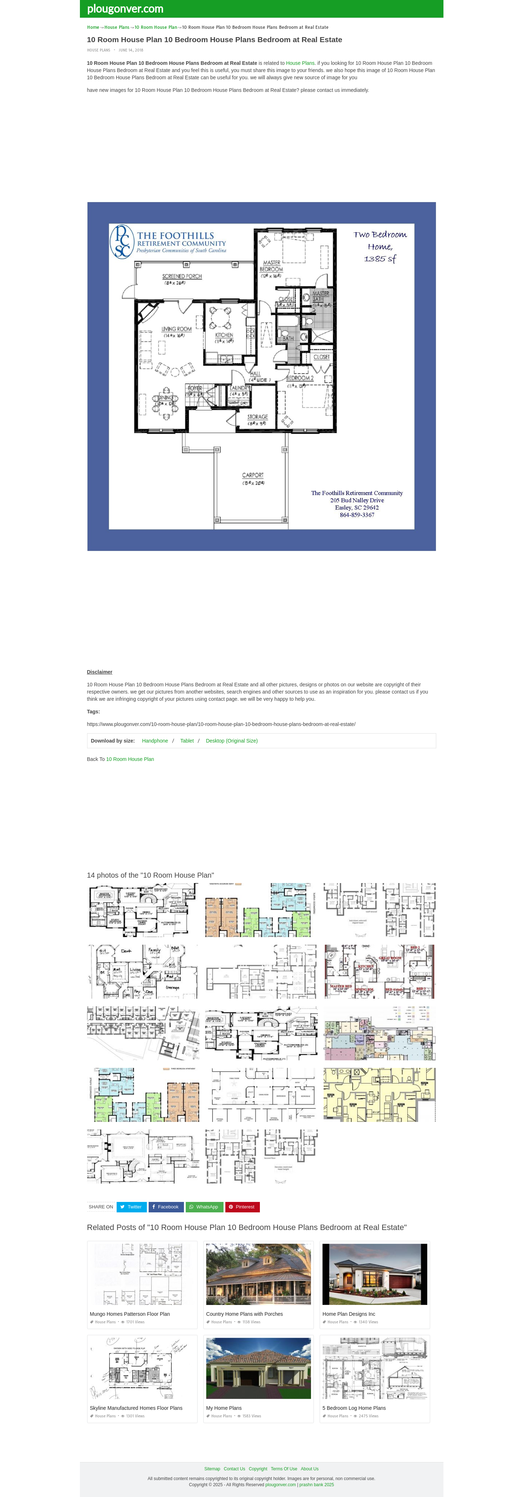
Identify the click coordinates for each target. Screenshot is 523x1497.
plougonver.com (125, 8)
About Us (310, 1468)
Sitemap (212, 1468)
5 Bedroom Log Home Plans (354, 1408)
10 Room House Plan (130, 759)
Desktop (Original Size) (232, 741)
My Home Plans (224, 1408)
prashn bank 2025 (316, 1484)
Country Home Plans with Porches (244, 1314)
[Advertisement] (261, 149)
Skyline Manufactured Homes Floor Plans (136, 1408)
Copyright (258, 1468)
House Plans (98, 50)
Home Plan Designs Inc (349, 1314)
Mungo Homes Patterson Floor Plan (130, 1314)
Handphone (155, 741)
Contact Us (234, 1468)
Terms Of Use (284, 1468)
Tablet (187, 741)
